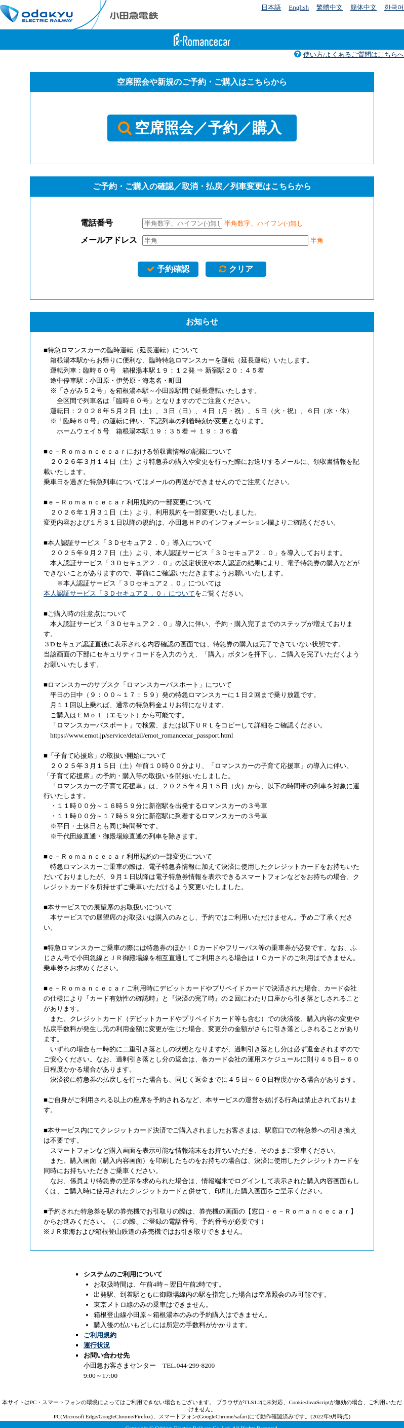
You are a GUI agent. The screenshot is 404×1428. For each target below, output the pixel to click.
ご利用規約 (100, 1335)
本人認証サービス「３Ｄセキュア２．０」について (119, 593)
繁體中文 (329, 7)
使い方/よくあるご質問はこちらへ (349, 54)
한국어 (394, 7)
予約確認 (168, 269)
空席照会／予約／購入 (199, 128)
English (299, 7)
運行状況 (97, 1345)
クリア (236, 269)
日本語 (271, 7)
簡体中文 (363, 7)
